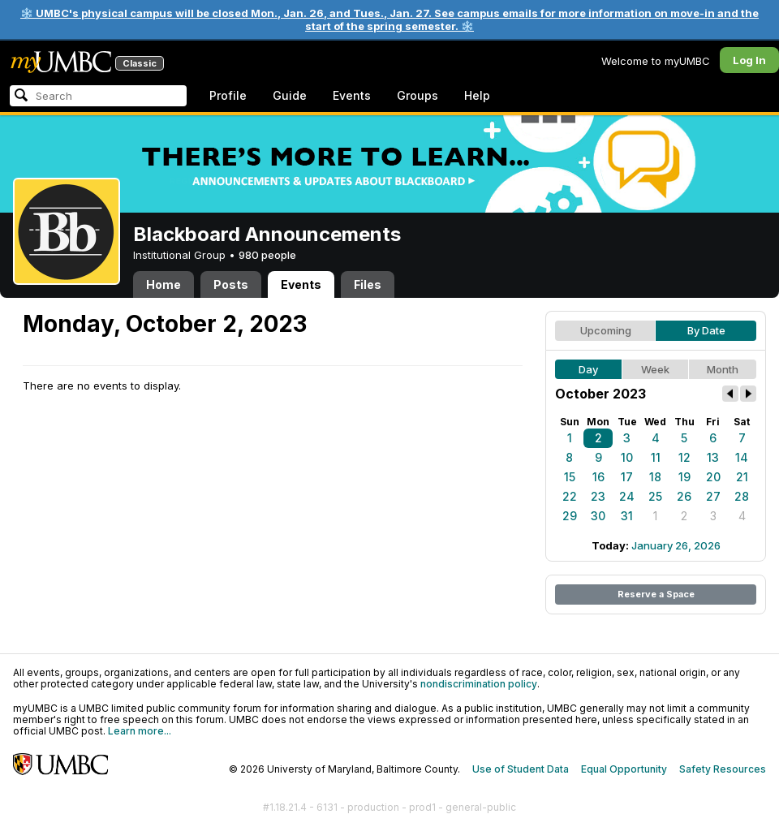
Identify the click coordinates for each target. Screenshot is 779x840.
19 (684, 477)
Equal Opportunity (624, 769)
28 (741, 496)
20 (713, 477)
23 (598, 496)
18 (655, 477)
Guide (290, 95)
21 (742, 477)
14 (741, 457)
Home (163, 284)
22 (569, 496)
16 (598, 477)
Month (722, 369)
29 (569, 516)
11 (656, 457)
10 (627, 457)
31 (627, 516)
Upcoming (605, 330)
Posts (230, 284)
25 (655, 496)
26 (684, 496)
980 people (267, 254)
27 (713, 496)
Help (477, 95)
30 (598, 516)
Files (367, 284)
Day (588, 369)
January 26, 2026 (676, 545)
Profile (228, 95)
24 (627, 496)
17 (627, 477)
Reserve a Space (656, 594)
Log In (749, 60)
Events (352, 95)
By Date (706, 330)
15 (569, 477)
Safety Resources (722, 769)
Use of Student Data (520, 769)
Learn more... (139, 731)
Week (655, 369)
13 (713, 457)
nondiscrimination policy (478, 684)
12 (684, 457)
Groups (417, 95)
